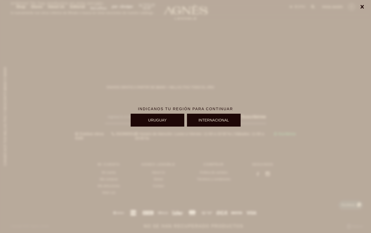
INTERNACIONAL (214, 120)
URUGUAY (157, 120)
